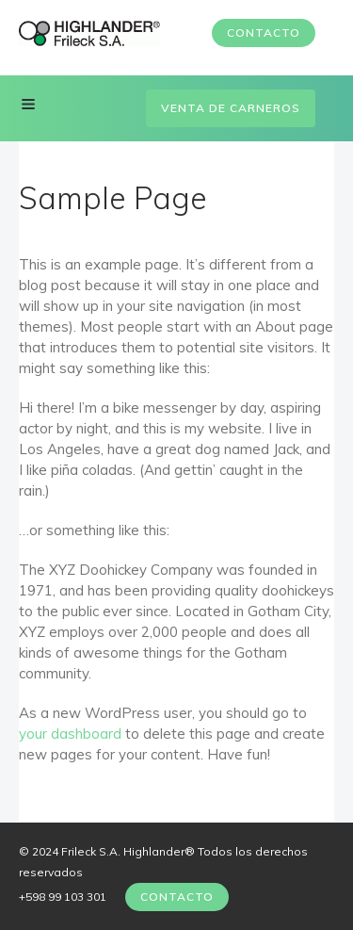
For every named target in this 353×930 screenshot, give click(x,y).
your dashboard (70, 733)
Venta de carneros (230, 108)
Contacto (263, 32)
